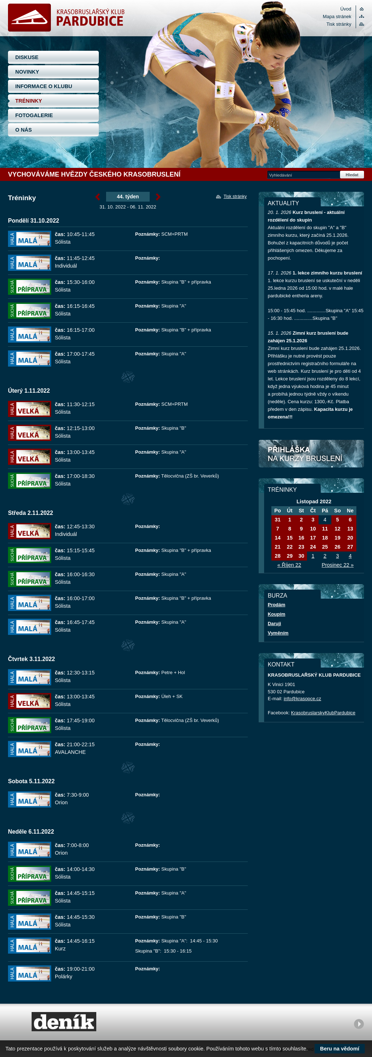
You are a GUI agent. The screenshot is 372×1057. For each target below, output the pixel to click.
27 (350, 547)
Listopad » (158, 197)
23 (301, 547)
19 (337, 538)
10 (313, 529)
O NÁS (23, 130)
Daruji (274, 623)
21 (277, 547)
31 (277, 520)
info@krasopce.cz (302, 698)
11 (325, 529)
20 (350, 538)
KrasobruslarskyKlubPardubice (323, 712)
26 (337, 547)
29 (289, 556)
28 (277, 556)
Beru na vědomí (339, 1049)
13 (350, 529)
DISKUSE (27, 57)
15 (289, 538)
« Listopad (97, 197)
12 (337, 529)
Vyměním (278, 633)
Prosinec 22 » (337, 565)
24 (313, 547)
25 (325, 547)
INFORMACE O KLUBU (43, 86)
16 (301, 538)
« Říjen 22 (289, 565)
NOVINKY (27, 72)
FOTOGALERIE (34, 115)
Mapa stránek (337, 16)
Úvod (345, 9)
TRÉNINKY (28, 101)
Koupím (276, 614)
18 (325, 538)
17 (313, 538)
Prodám (276, 604)
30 (301, 556)
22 (289, 547)
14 (277, 538)
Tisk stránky (338, 24)
